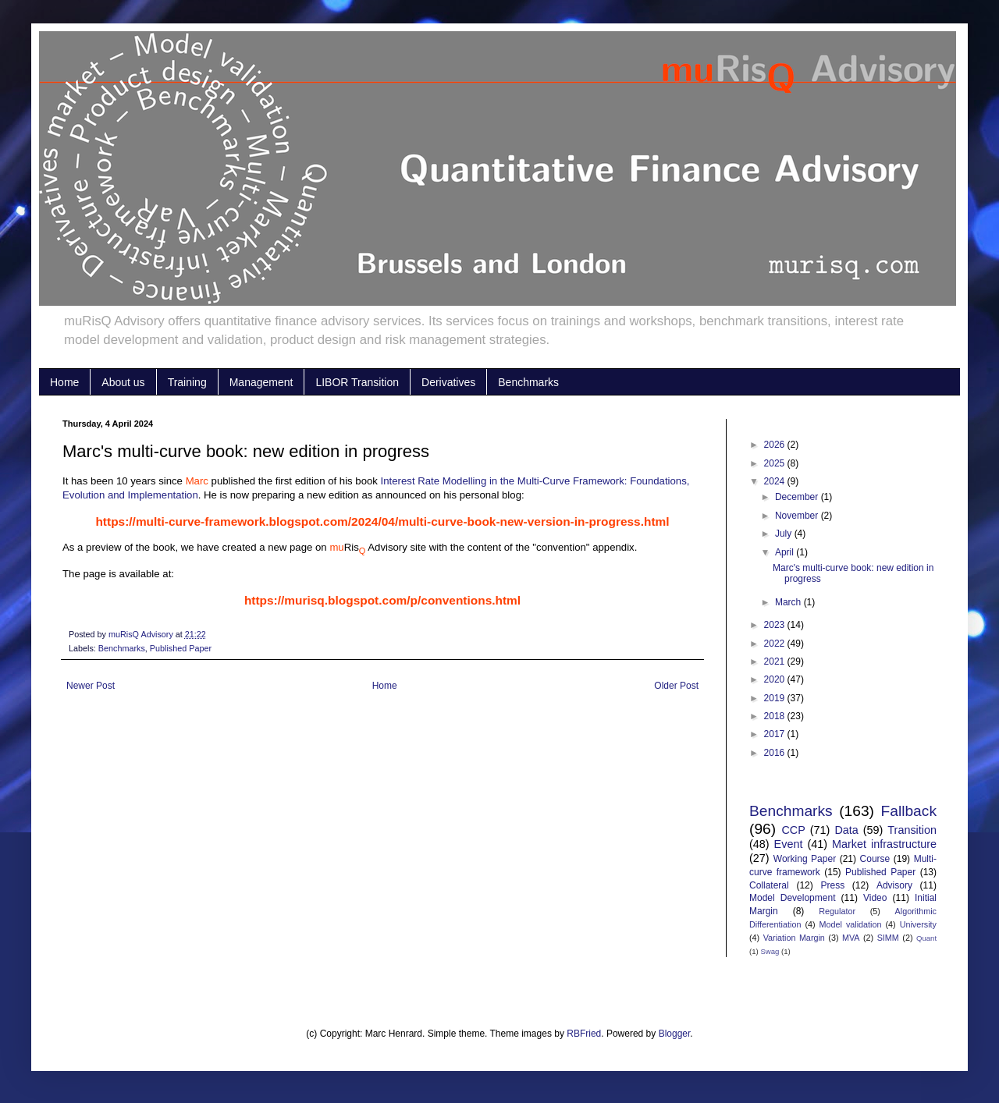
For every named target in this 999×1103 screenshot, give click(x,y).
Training (187, 382)
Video (875, 897)
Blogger (675, 1033)
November (798, 515)
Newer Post (90, 685)
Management (261, 382)
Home (64, 382)
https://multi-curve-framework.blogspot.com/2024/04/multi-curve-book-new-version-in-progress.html (382, 521)
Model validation (850, 924)
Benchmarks (528, 382)
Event (788, 844)
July (785, 533)
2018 (775, 716)
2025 (775, 463)
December (798, 496)
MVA (851, 937)
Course (875, 858)
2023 (775, 624)
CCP (793, 830)
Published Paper (181, 648)
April (785, 552)
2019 (775, 698)
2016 (775, 752)
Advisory (894, 885)
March (789, 602)
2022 (775, 643)
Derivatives (448, 382)
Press (832, 885)
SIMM (888, 937)
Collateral (769, 885)
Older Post (676, 685)
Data (846, 830)
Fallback (909, 811)
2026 (775, 444)
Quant (926, 938)
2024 (775, 481)
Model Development (792, 897)
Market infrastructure (884, 844)
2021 (775, 661)
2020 (775, 679)
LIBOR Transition (357, 382)
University (918, 924)
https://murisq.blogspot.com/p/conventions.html (382, 600)
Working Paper (804, 858)
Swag (769, 951)
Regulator (837, 911)
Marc (197, 481)
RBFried (584, 1033)
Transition (912, 830)
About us (122, 382)
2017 (775, 734)
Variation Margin (794, 937)
